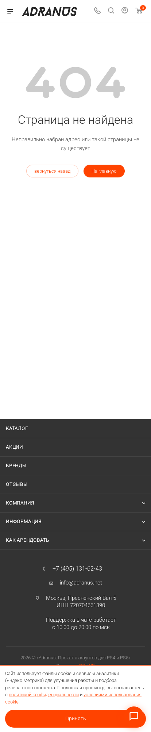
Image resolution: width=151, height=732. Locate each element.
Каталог (17, 428)
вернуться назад (52, 171)
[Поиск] (111, 11)
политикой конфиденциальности (44, 694)
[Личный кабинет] (124, 11)
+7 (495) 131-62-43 (77, 569)
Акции (14, 447)
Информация (24, 521)
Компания (20, 503)
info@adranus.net (81, 582)
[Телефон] (97, 11)
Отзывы (17, 484)
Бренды (16, 465)
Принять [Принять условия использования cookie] (75, 718)
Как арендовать (27, 540)
